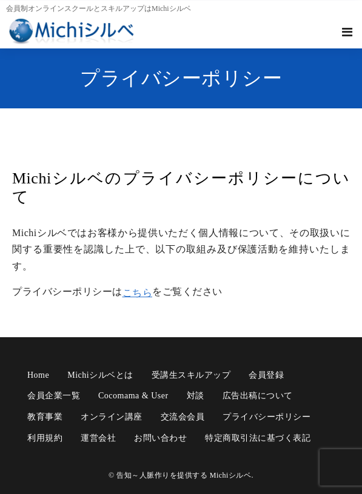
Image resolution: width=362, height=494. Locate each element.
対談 (195, 395)
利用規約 (44, 438)
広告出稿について (258, 395)
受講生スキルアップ (191, 375)
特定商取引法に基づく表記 (257, 438)
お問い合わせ (160, 438)
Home (38, 375)
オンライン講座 (111, 416)
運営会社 (98, 438)
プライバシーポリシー (266, 416)
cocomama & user (133, 395)
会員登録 (266, 375)
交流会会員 (183, 416)
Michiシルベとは (100, 375)
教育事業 (44, 416)
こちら (137, 293)
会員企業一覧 (53, 395)
